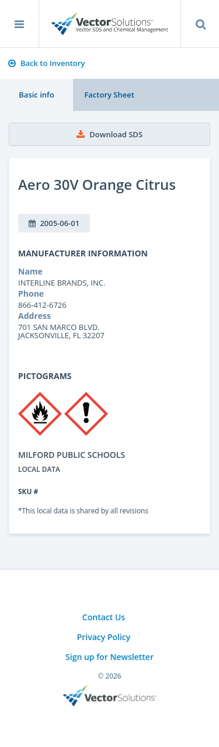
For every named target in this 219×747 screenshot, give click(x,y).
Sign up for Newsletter (109, 656)
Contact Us (103, 617)
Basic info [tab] (36, 94)
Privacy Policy (104, 636)
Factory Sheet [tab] (109, 94)
